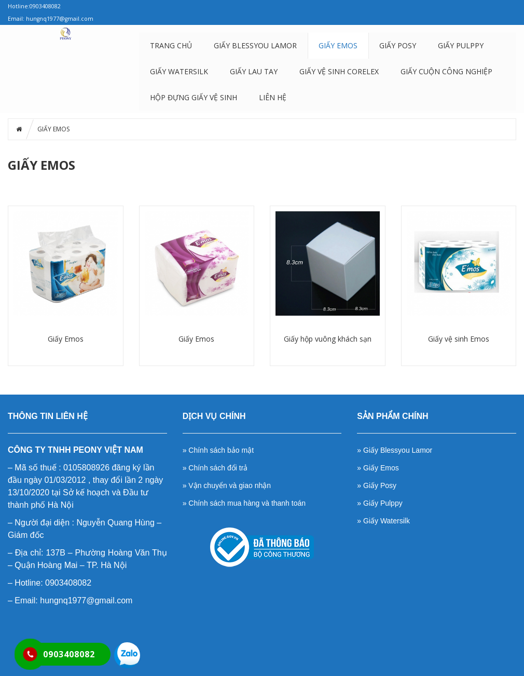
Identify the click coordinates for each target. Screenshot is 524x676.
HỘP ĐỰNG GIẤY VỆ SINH (193, 97)
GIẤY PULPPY (461, 45)
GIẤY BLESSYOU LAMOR (255, 45)
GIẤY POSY (397, 45)
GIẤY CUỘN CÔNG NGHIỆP (446, 71)
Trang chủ (171, 45)
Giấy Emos (66, 339)
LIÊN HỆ (272, 97)
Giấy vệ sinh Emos (458, 339)
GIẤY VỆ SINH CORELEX (339, 71)
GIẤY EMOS (338, 45)
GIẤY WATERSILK (179, 71)
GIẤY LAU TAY (254, 71)
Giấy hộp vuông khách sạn (327, 339)
